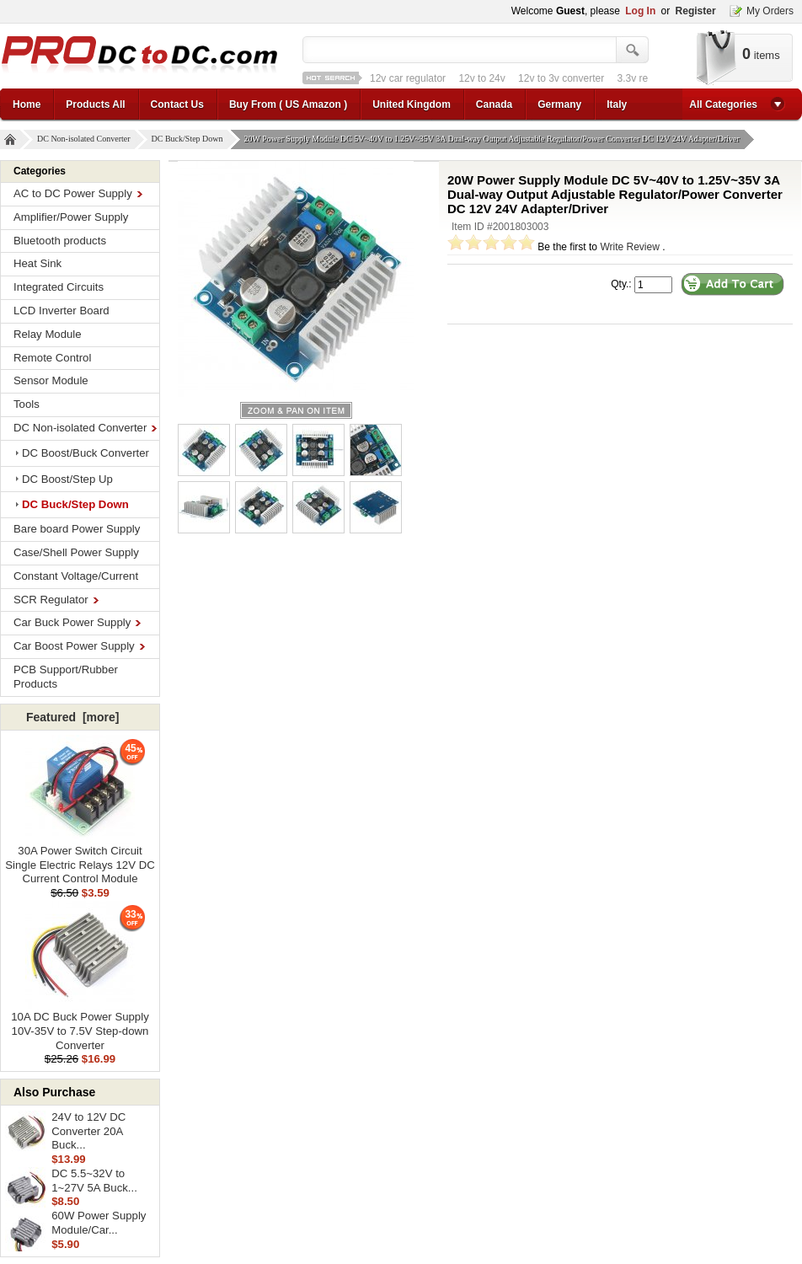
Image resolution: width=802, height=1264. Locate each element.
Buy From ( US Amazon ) (288, 104)
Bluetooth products (59, 240)
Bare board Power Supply (76, 528)
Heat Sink (37, 263)
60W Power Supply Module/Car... (98, 1222)
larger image (296, 410)
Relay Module (47, 334)
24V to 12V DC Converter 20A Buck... (88, 1131)
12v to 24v (481, 78)
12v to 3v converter (561, 78)
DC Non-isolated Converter (86, 139)
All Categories (723, 104)
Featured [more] (72, 717)
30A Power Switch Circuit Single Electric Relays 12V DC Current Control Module (79, 860)
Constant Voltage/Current (75, 576)
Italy (617, 104)
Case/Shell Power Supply (76, 552)
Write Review (629, 247)
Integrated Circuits (58, 287)
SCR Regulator (56, 599)
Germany (559, 104)
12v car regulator (408, 78)
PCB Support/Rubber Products (65, 676)
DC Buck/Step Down (189, 139)
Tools (26, 404)
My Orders (770, 11)
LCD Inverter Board (61, 310)
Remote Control (52, 357)
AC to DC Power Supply (77, 193)
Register (696, 11)
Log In (640, 11)
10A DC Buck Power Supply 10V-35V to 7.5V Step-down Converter (79, 1026)
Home (26, 104)
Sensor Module (50, 380)
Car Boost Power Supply (79, 645)
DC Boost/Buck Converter (85, 453)
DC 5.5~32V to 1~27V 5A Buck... (94, 1180)
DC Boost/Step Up (67, 479)
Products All (95, 104)
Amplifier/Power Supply (70, 217)
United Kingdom (411, 104)
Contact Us (177, 104)
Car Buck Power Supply (77, 622)
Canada (494, 104)
